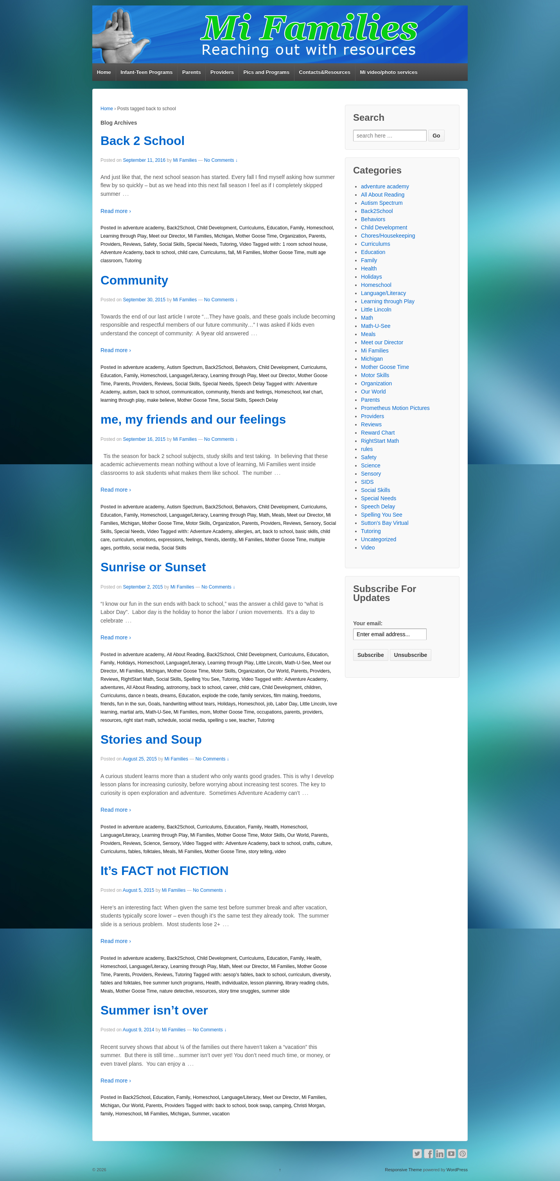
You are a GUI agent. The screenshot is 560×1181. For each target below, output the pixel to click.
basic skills (307, 531)
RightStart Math (137, 679)
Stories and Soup (151, 739)
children (312, 687)
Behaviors (245, 367)
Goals (154, 704)
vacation (221, 1114)
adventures (112, 687)
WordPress (457, 1169)
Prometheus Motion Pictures (395, 408)
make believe (161, 400)
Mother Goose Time (256, 236)
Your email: (367, 623)
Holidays (126, 663)
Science (151, 843)
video (280, 851)
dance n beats (143, 695)
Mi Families (185, 160)
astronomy (177, 687)
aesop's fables (238, 974)
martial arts (131, 712)
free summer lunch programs (173, 983)
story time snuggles (239, 991)
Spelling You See (201, 679)
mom (205, 712)
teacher (247, 720)
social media (146, 548)
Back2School (180, 228)
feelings (194, 539)
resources (111, 720)
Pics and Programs (266, 72)
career (230, 687)
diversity (321, 974)
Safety (149, 244)
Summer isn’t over (154, 1010)
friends (212, 539)
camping (282, 1105)
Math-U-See (297, 663)
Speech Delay (250, 384)
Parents (191, 72)
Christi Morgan (309, 1105)
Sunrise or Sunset (153, 567)
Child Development (216, 228)
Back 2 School (143, 141)
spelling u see (222, 720)
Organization (293, 236)
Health (271, 827)
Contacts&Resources (325, 72)
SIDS (367, 482)
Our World (277, 671)
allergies (243, 531)
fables (134, 851)
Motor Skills (198, 523)
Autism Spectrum (184, 367)
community (217, 392)
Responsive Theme (403, 1169)
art (257, 531)
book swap (259, 1105)
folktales (151, 851)
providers (312, 712)
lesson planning (266, 983)
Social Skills (171, 244)
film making (286, 695)
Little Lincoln (269, 663)
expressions (170, 539)
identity (228, 539)
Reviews (131, 244)
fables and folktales (121, 983)
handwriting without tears (189, 704)
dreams (168, 695)
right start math (139, 720)
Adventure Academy (121, 252)
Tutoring (228, 244)
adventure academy (143, 228)
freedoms (309, 695)
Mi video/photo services (388, 72)
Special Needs (202, 244)
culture (324, 843)
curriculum (123, 539)
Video (245, 244)
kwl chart (312, 392)
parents (292, 712)
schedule (167, 720)
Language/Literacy (188, 375)
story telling (260, 851)
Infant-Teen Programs (146, 72)
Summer (200, 1114)
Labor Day (286, 704)
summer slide (275, 991)
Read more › (116, 211)
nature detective (176, 991)
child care (187, 252)
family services (256, 695)
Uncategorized (378, 539)
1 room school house (304, 244)
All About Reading (185, 654)
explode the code (220, 695)
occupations (269, 712)
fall (231, 252)
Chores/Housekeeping (388, 236)
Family (297, 228)
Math (264, 515)
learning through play (122, 400)
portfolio (121, 548)
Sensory (312, 523)
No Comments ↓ (221, 160)
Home (104, 72)
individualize (235, 983)
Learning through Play (123, 236)
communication (187, 392)
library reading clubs (306, 983)
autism (129, 392)
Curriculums (251, 228)
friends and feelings (251, 392)
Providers (222, 72)
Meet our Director (167, 236)
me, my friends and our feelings (193, 419)
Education (277, 228)
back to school (160, 252)
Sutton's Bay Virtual (384, 523)
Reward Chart (378, 432)
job (270, 704)
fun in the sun (131, 704)
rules (367, 449)
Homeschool (320, 228)
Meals (278, 515)
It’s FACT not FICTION (165, 871)
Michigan (223, 236)
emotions (146, 539)
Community (134, 280)
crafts (308, 843)
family (107, 1114)
